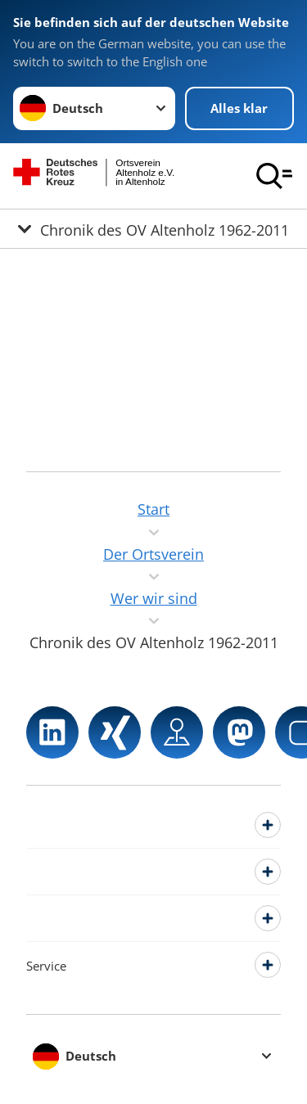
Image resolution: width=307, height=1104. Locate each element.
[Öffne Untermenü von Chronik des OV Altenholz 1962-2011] (153, 229)
